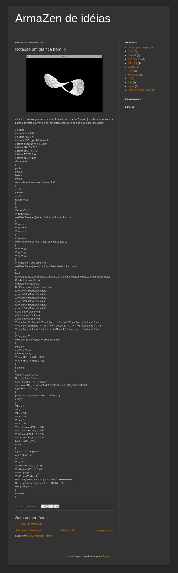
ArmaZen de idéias (63, 18)
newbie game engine (138, 47)
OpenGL (132, 55)
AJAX (131, 70)
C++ (130, 51)
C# (129, 78)
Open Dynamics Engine (140, 90)
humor (131, 86)
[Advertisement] (144, 164)
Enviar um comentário (31, 524)
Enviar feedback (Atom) (40, 536)
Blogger (106, 556)
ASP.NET (132, 63)
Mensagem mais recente (28, 530)
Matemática (134, 74)
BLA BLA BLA (135, 59)
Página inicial (68, 530)
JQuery (131, 67)
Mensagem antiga (104, 530)
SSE (130, 82)
